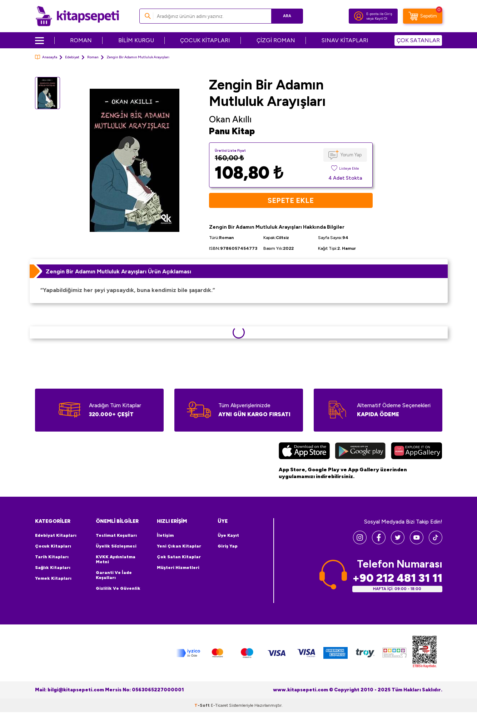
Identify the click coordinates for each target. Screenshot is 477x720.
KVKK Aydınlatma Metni (115, 559)
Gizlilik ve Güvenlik (118, 588)
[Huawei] (416, 451)
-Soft (202, 705)
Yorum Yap (351, 154)
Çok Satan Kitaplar (179, 556)
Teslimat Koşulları (116, 535)
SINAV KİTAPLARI (345, 40)
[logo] (77, 16)
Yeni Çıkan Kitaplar (179, 546)
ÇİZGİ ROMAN (276, 40)
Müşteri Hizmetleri (178, 567)
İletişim (165, 535)
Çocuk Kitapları (53, 546)
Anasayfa (46, 57)
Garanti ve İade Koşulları (114, 575)
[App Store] (304, 451)
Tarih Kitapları (52, 556)
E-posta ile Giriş (379, 13)
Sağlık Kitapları (52, 567)
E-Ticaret (219, 705)
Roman (93, 57)
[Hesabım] (358, 16)
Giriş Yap (228, 546)
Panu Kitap (232, 131)
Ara (287, 16)
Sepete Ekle (291, 200)
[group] (135, 160)
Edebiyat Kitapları (55, 535)
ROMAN (81, 40)
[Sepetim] (422, 16)
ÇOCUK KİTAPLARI (205, 40)
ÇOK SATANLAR (418, 40)
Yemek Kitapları (53, 578)
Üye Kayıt (228, 535)
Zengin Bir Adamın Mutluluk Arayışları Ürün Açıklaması (118, 271)
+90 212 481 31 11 (397, 578)
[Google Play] (360, 451)
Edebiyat (72, 57)
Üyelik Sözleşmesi (116, 546)
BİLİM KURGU (136, 40)
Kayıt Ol (381, 18)
